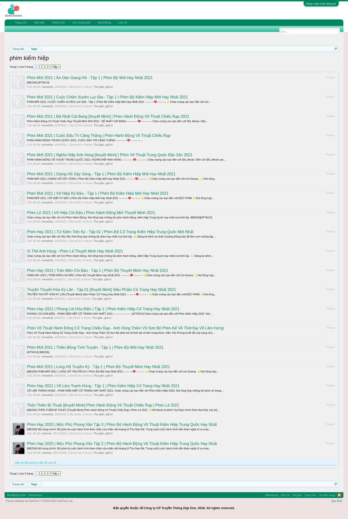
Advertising (104, 22)
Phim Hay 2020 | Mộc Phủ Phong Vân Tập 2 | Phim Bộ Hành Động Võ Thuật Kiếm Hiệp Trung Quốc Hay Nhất (122, 444)
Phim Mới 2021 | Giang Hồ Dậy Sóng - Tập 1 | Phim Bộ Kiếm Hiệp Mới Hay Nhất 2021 (101, 174)
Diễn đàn (39, 22)
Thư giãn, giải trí (103, 86)
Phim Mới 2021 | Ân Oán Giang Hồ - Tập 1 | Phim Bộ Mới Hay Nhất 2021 (89, 78)
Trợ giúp (297, 495)
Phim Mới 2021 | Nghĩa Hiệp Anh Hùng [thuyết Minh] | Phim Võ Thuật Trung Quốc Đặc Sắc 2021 (109, 155)
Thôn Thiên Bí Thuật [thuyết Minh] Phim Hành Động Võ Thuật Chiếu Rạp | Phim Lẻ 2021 (103, 405)
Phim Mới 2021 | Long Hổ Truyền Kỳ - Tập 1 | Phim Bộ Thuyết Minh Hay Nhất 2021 (98, 367)
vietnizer (46, 433)
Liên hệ (122, 22)
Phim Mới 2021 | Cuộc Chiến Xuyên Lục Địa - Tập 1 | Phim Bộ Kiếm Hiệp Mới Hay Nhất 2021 (107, 97)
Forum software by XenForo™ (39, 500)
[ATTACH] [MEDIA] (38, 352)
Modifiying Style (16, 495)
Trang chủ (20, 22)
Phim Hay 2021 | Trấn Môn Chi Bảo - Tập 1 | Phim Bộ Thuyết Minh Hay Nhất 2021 (97, 270)
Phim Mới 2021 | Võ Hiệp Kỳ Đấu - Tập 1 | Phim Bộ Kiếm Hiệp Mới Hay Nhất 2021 (97, 193)
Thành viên (58, 22)
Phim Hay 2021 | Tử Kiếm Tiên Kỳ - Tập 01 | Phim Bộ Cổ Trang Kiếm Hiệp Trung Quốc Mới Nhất (110, 232)
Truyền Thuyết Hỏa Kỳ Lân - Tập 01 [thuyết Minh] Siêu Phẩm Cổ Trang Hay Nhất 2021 (101, 290)
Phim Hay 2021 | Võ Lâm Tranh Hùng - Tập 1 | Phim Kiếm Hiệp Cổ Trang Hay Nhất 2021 (103, 386)
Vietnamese (35, 495)
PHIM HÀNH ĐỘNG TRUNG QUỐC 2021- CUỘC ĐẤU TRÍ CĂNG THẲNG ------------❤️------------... (85, 140)
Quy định (336, 500)
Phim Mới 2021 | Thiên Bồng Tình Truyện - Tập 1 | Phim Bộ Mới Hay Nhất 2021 (95, 347)
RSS (339, 495)
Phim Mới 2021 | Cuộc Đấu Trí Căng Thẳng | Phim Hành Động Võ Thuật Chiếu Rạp (98, 135)
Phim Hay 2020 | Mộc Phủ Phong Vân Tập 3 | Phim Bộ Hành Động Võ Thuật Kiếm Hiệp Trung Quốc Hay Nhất (122, 425)
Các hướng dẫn (81, 22)
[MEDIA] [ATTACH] (38, 82)
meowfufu (47, 86)
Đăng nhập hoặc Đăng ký (321, 3)
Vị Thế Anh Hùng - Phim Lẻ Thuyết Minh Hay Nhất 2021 (75, 251)
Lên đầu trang (327, 495)
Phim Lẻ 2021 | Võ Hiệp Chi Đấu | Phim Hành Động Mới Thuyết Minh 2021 (91, 213)
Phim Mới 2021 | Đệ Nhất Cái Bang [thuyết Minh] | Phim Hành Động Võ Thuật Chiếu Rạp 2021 (108, 116)
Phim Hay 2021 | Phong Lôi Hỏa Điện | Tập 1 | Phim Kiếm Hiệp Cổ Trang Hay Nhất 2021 (103, 309)
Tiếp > (55, 66)
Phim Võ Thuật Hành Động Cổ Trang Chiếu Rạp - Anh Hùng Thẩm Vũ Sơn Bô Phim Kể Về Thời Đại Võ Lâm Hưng (125, 328)
